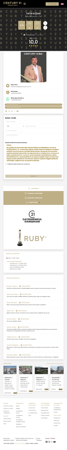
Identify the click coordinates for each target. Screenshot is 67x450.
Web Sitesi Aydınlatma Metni (8, 439)
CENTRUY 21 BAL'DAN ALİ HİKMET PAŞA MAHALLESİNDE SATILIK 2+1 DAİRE (10, 385)
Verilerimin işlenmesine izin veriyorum (18, 164)
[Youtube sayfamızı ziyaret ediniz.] (54, 442)
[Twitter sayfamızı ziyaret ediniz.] (52, 442)
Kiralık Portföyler (37, 23)
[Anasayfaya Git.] (12, 4)
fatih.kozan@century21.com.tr (21, 87)
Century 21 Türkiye (19, 443)
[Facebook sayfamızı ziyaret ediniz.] (46, 442)
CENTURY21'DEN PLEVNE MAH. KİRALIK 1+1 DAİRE (56, 383)
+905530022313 (16, 93)
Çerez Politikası (39, 439)
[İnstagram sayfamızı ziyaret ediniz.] (49, 442)
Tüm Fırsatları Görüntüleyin (55, 363)
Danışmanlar (31, 35)
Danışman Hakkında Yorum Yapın (14, 107)
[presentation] (21, 170)
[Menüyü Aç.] (24, 4)
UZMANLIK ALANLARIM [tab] (33, 193)
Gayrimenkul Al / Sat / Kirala (12, 104)
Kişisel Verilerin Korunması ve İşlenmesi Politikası (24, 439)
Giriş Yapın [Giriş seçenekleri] (52, 4)
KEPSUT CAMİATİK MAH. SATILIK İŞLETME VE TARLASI (41, 382)
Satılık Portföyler (29, 23)
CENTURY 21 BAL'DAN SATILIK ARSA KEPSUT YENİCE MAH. (24, 384)
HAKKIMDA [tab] (33, 188)
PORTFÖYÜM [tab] (33, 202)
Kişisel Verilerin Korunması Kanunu (16, 142)
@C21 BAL (39, 16)
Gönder (33, 176)
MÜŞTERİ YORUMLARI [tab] (33, 198)
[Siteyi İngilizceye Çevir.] (62, 4)
